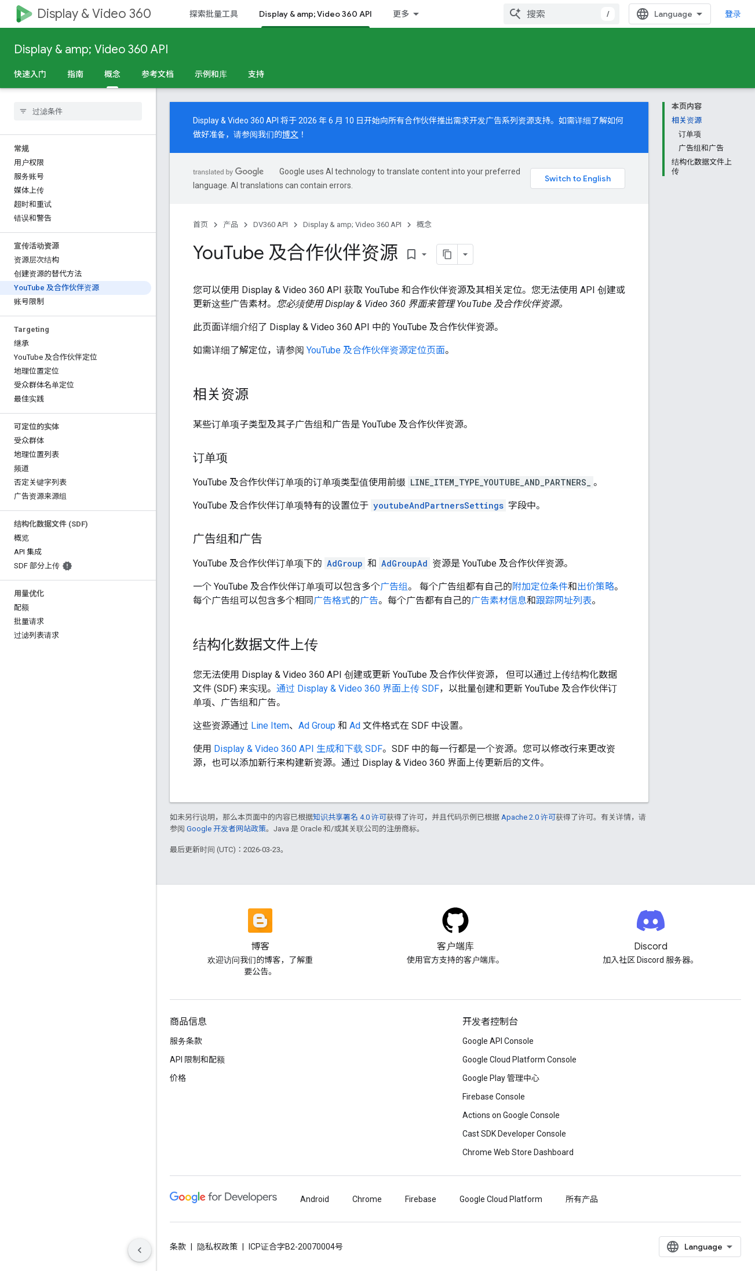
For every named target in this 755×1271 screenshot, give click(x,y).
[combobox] (561, 13)
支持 (256, 74)
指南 (75, 74)
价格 (178, 1078)
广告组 (394, 586)
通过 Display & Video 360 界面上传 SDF (357, 688)
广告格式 (332, 600)
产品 (230, 224)
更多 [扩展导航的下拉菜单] (401, 14)
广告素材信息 (499, 600)
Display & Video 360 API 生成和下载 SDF (298, 748)
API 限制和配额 (197, 1059)
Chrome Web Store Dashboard (518, 1152)
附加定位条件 (540, 586)
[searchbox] (78, 111)
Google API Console (498, 1041)
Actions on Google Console (511, 1115)
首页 (200, 224)
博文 (290, 134)
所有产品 (582, 1199)
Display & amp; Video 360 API (91, 49)
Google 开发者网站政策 (226, 828)
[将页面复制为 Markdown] (447, 254)
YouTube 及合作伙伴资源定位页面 (376, 350)
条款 (178, 1246)
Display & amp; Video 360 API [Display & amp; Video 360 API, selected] (315, 14)
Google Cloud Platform (500, 1199)
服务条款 (186, 1041)
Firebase (420, 1199)
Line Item (270, 725)
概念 (424, 224)
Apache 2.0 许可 (528, 817)
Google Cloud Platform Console (519, 1059)
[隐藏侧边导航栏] (139, 1250)
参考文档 (157, 74)
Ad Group (316, 725)
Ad (354, 725)
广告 (369, 600)
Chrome (367, 1199)
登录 (733, 14)
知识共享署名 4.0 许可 (349, 817)
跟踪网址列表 (564, 600)
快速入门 (30, 74)
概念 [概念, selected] (112, 74)
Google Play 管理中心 (500, 1078)
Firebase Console (493, 1096)
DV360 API (270, 224)
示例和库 (211, 74)
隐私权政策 (217, 1246)
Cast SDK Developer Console (514, 1133)
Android (314, 1199)
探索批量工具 (213, 14)
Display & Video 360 (94, 13)
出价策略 (595, 586)
